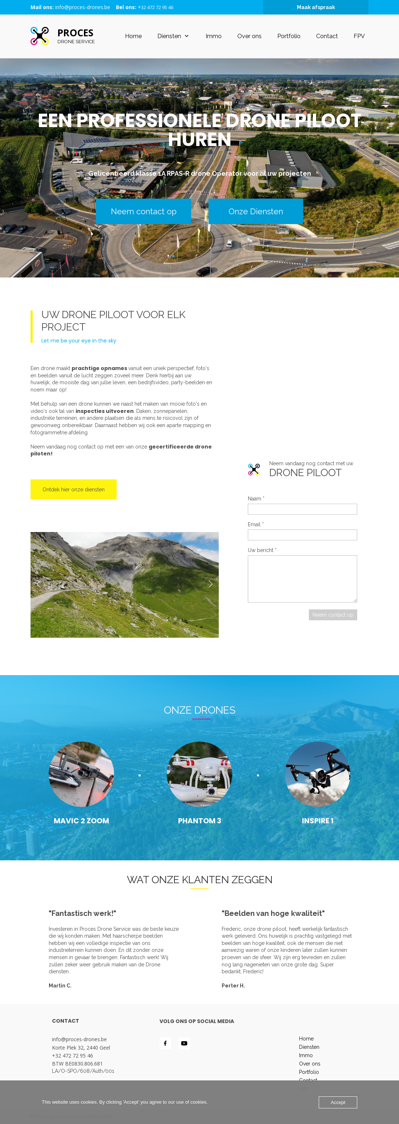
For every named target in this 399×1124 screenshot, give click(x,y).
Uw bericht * (262, 550)
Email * (256, 524)
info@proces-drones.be (82, 7)
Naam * (256, 499)
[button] (39, 585)
